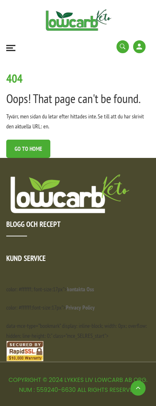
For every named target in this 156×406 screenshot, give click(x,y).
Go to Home (28, 149)
